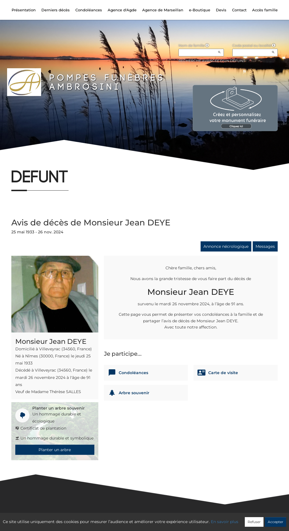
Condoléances (88, 10)
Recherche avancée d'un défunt (211, 61)
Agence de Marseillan (162, 10)
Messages (265, 246)
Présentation (24, 10)
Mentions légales (195, 518)
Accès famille (265, 10)
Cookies (167, 518)
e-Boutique (199, 10)
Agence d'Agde (122, 10)
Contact (239, 10)
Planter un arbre (55, 449)
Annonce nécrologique (225, 246)
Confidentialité (141, 518)
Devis (221, 10)
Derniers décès (55, 10)
